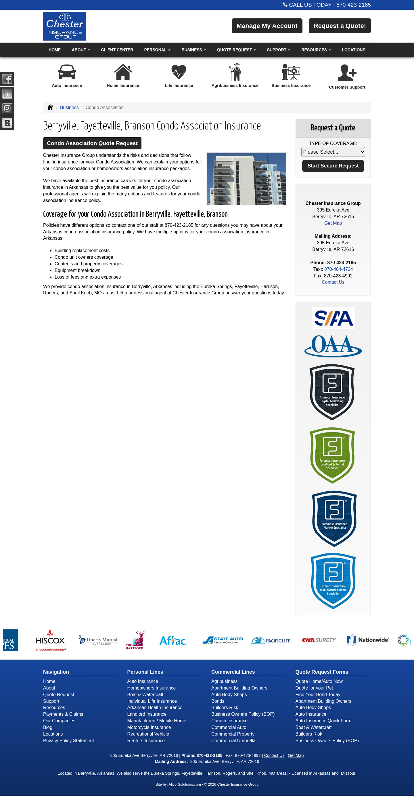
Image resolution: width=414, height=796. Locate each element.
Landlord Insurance (147, 714)
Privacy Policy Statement (68, 740)
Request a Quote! (340, 25)
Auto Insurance (142, 681)
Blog (47, 727)
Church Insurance (229, 720)
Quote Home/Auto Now (319, 681)
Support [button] (279, 49)
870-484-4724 (338, 269)
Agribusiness (224, 681)
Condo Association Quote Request (92, 143)
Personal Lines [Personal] (145, 672)
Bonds (217, 701)
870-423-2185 (354, 5)
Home (55, 49)
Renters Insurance (146, 740)
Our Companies (59, 720)
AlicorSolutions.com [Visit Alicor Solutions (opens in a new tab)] (184, 784)
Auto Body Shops (229, 694)
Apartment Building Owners (239, 687)
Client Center (117, 49)
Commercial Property (232, 734)
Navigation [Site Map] (56, 672)
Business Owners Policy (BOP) (243, 714)
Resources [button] (316, 49)
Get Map (333, 223)
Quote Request (58, 694)
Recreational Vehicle (148, 734)
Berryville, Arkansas (96, 773)
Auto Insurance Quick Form (324, 720)
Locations (353, 49)
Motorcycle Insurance (149, 727)
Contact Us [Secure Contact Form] (333, 282)
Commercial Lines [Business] (233, 672)
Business (69, 107)
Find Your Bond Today (318, 694)
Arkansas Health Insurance (155, 707)
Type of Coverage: (333, 143)
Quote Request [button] (236, 49)
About (49, 687)
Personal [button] (157, 49)
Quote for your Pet (314, 687)
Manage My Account (267, 25)
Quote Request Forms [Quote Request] (322, 672)
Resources (54, 707)
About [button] (81, 49)
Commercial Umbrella (233, 740)
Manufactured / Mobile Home (156, 720)
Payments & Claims (63, 714)
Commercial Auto (228, 727)
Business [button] (193, 49)
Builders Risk (224, 707)
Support (51, 701)
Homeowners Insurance (151, 687)
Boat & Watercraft (145, 694)
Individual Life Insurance (152, 701)
